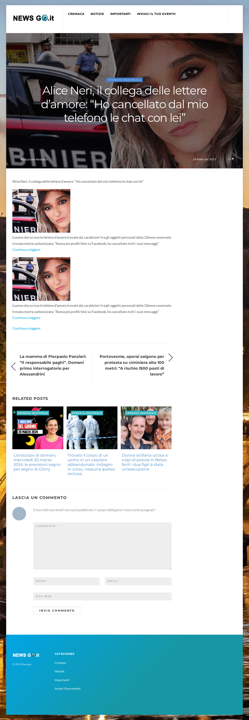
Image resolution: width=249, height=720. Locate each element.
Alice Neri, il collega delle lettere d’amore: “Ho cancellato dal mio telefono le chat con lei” (124, 103)
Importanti (120, 14)
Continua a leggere (26, 249)
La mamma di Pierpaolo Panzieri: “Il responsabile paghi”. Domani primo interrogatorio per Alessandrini (53, 365)
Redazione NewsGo (34, 159)
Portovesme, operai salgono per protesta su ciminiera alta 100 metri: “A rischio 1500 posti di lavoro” (132, 365)
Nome (42, 581)
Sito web (44, 596)
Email (114, 581)
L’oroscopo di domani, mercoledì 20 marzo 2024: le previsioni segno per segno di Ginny (37, 462)
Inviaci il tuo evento (156, 14)
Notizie (97, 14)
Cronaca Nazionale (124, 79)
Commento (47, 526)
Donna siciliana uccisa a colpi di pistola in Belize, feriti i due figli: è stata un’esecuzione (145, 462)
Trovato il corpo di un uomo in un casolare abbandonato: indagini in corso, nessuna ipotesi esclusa (91, 464)
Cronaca (76, 14)
